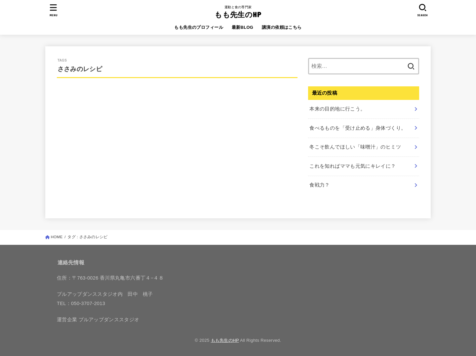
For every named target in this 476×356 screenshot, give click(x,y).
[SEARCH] (422, 10)
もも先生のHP (238, 14)
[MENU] (53, 10)
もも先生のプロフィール (198, 27)
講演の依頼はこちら (282, 27)
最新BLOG (243, 27)
